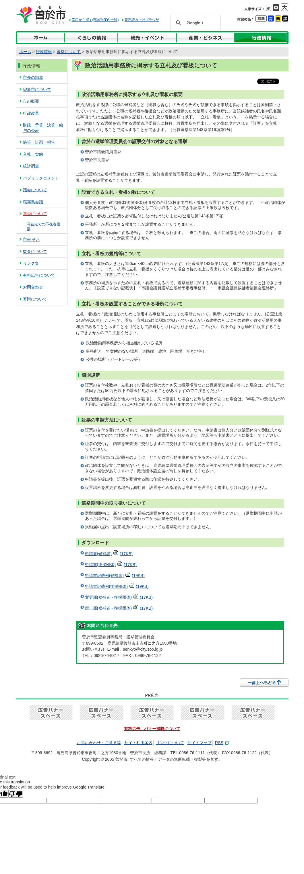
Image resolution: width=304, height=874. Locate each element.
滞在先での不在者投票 (43, 226)
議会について (35, 190)
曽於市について (37, 89)
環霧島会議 (33, 202)
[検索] (195, 22)
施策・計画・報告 (39, 142)
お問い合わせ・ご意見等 (99, 742)
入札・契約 (33, 154)
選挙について (69, 51)
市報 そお (31, 239)
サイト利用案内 (138, 742)
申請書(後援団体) (111, 564)
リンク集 (31, 263)
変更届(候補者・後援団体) (119, 597)
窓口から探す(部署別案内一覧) (95, 20)
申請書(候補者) (109, 553)
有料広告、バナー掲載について (152, 728)
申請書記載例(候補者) (115, 575)
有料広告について (39, 275)
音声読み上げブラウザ (142, 20)
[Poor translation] (15, 794)
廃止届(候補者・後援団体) (119, 608)
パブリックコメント (41, 178)
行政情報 (44, 51)
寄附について (35, 299)
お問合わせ (33, 287)
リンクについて (170, 742)
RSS (222, 742)
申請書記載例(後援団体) (117, 586)
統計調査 (31, 166)
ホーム (25, 51)
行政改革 (31, 113)
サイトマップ (199, 742)
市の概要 (31, 101)
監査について (35, 251)
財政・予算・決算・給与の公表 (43, 128)
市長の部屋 (33, 77)
